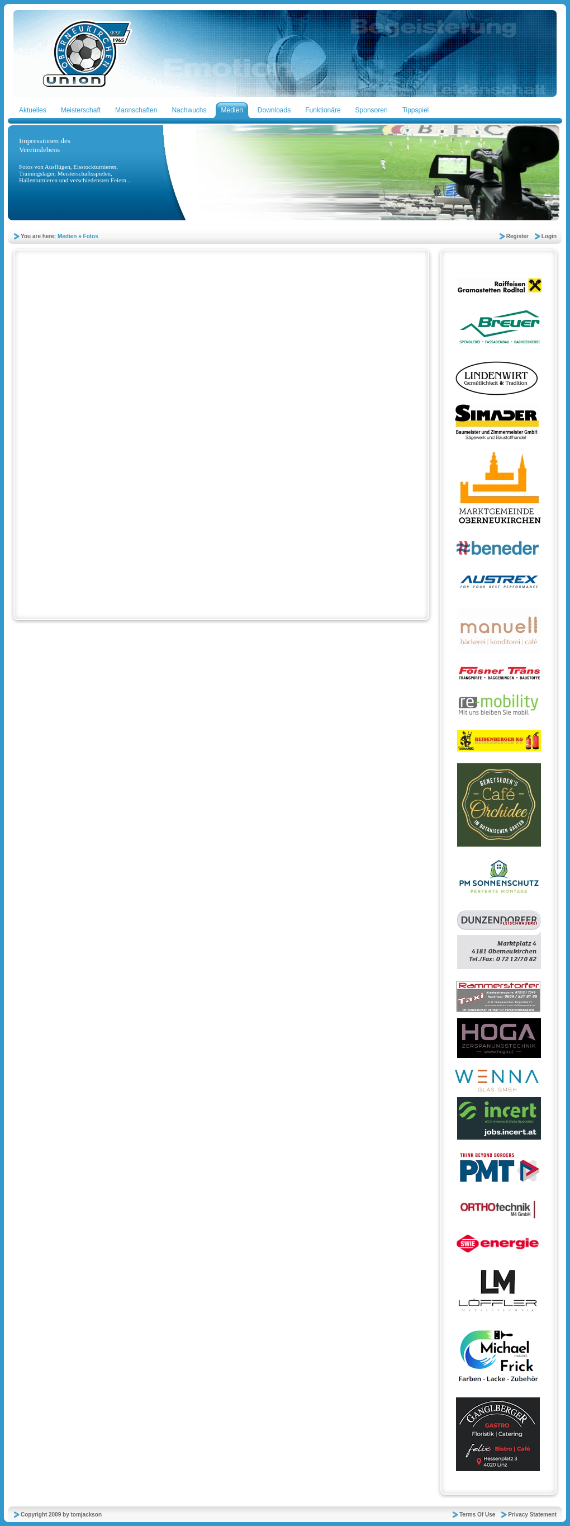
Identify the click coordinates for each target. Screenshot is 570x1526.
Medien (232, 110)
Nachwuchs (189, 110)
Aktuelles (32, 110)
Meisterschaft (81, 110)
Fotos (90, 236)
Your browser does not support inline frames (218, 441)
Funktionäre (322, 110)
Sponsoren (371, 110)
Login (549, 236)
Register (517, 236)
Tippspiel (415, 110)
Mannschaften (136, 110)
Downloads (274, 110)
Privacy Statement (532, 1514)
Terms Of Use (477, 1514)
